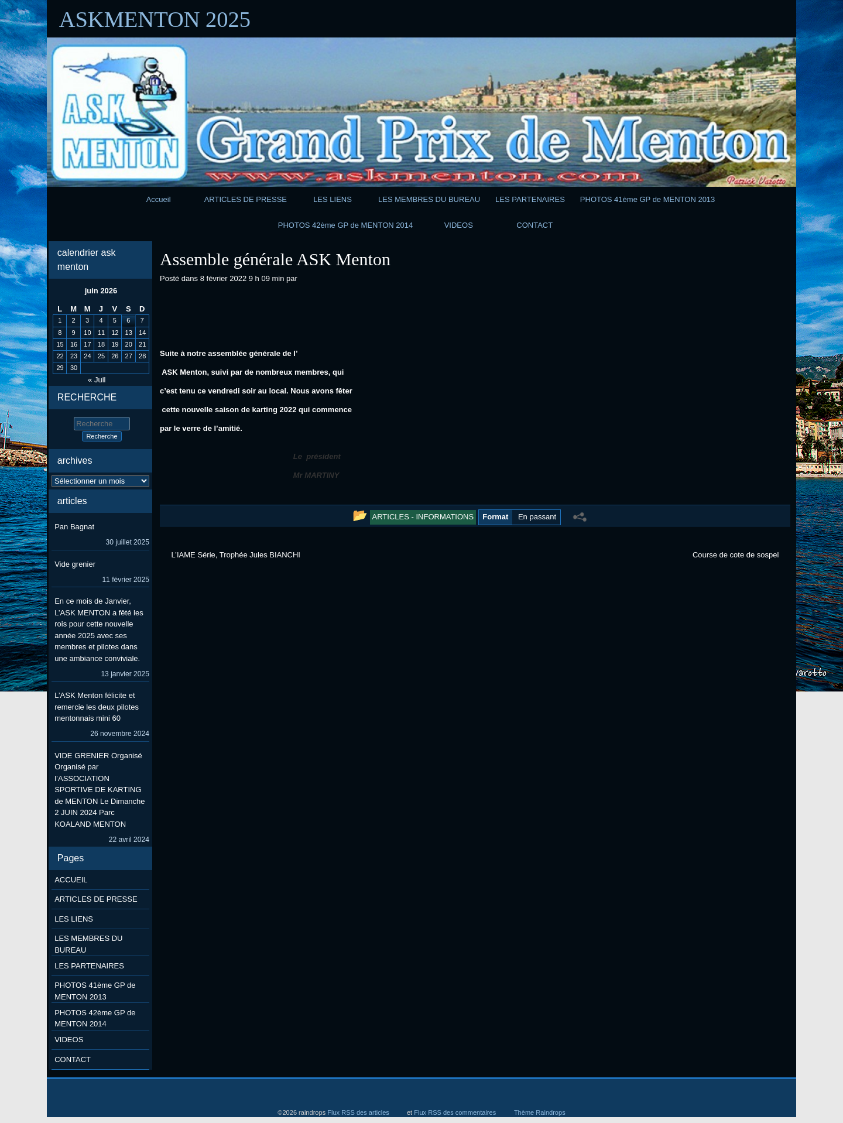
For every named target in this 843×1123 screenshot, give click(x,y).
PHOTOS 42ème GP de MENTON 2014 (345, 225)
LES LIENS (332, 199)
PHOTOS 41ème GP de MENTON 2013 (647, 199)
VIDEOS (458, 225)
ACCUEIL (70, 879)
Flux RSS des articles (358, 1112)
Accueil (158, 199)
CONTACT (534, 225)
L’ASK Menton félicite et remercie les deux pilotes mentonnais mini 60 (96, 707)
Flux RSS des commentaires (455, 1112)
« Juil (96, 379)
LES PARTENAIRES (530, 199)
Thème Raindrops (540, 1112)
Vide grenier (74, 564)
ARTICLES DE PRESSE (245, 199)
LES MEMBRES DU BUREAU (429, 199)
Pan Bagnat (74, 526)
